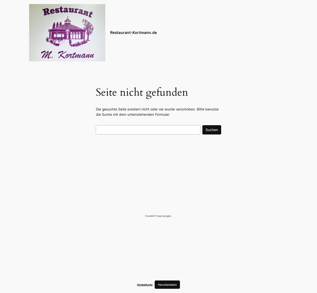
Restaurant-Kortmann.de (133, 32)
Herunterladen (167, 284)
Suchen (212, 130)
